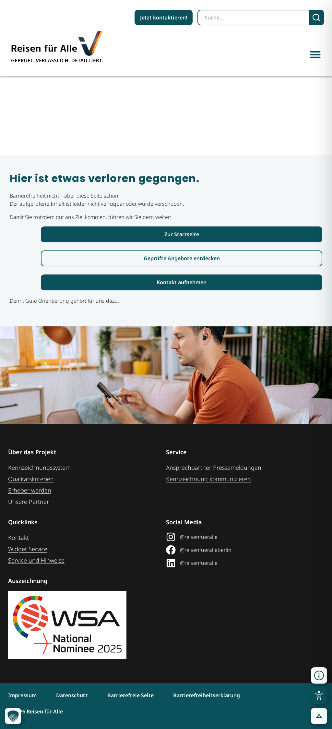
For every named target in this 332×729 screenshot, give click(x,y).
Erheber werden (29, 490)
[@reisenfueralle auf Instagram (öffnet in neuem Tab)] (242, 537)
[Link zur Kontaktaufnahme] (181, 282)
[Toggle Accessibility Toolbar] (319, 695)
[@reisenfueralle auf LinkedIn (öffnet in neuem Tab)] (242, 563)
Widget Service (27, 549)
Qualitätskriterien (31, 479)
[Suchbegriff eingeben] (253, 17)
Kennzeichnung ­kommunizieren (208, 479)
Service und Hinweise (36, 560)
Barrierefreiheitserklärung (206, 695)
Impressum (22, 695)
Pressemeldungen (237, 467)
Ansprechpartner (188, 467)
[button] (315, 54)
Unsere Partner (28, 501)
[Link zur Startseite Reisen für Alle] (181, 234)
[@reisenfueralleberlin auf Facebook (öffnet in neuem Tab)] (242, 550)
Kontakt (18, 537)
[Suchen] (317, 17)
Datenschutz (72, 695)
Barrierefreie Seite (130, 695)
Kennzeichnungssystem (39, 467)
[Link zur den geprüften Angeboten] (181, 258)
